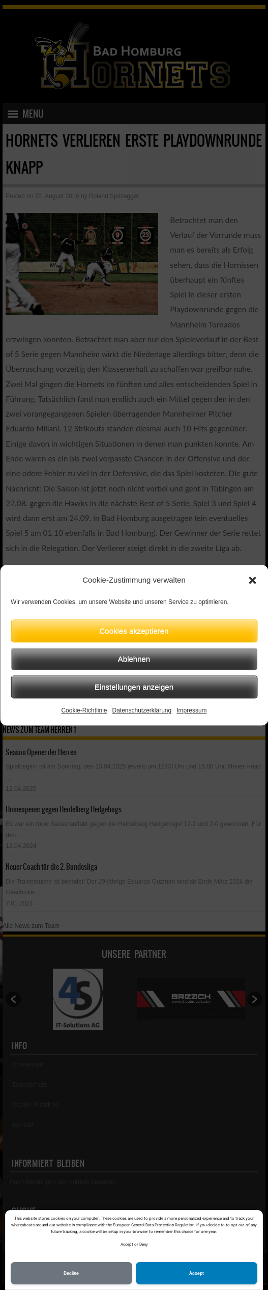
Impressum (191, 710)
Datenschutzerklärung (141, 710)
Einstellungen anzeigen (134, 686)
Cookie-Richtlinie (84, 710)
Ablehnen (134, 658)
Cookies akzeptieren (134, 630)
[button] (252, 580)
